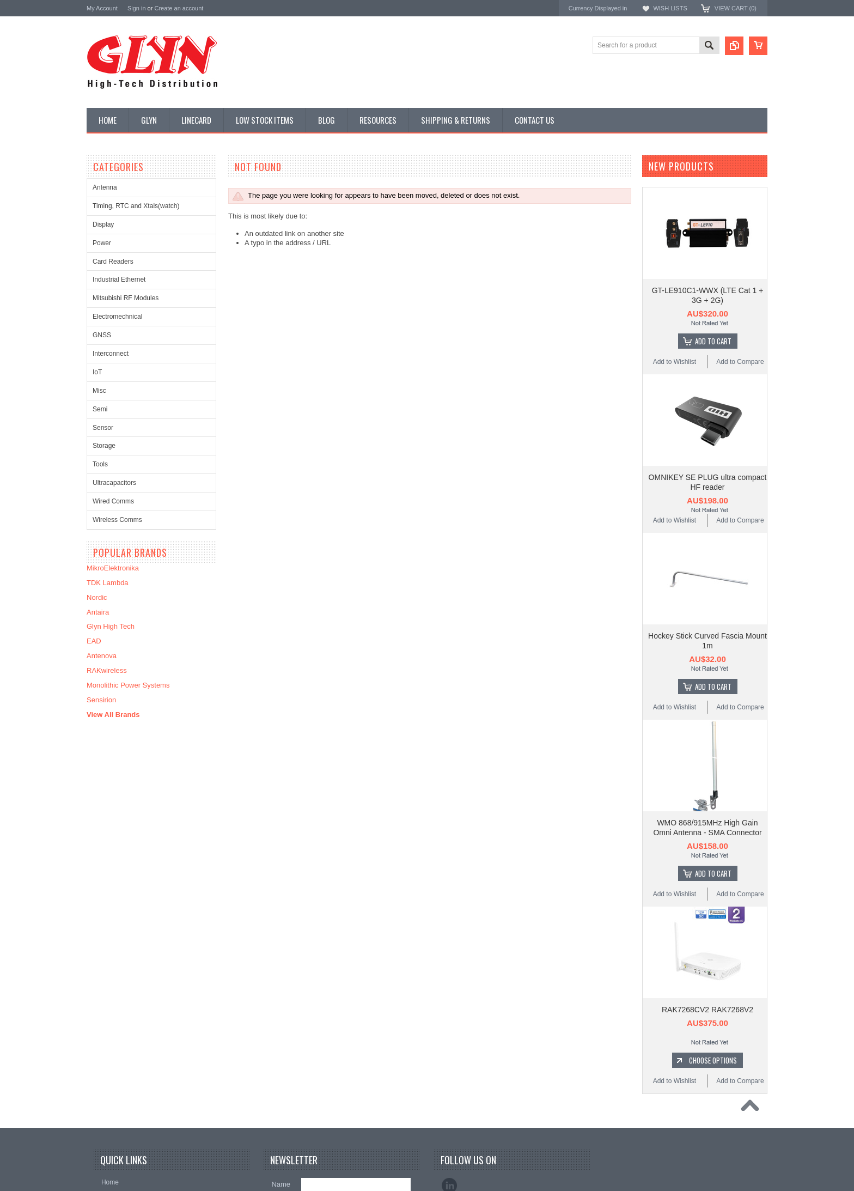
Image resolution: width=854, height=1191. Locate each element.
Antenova (102, 656)
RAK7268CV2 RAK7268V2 (707, 1009)
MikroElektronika (113, 568)
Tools (100, 464)
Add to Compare (740, 362)
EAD (94, 641)
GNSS (102, 335)
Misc (99, 390)
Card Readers (113, 261)
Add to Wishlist (674, 362)
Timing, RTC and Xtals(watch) (136, 206)
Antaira (98, 612)
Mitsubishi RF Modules (125, 298)
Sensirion (101, 700)
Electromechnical (117, 316)
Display (103, 224)
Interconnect (111, 353)
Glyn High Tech (111, 626)
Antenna (105, 187)
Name (280, 1184)
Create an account (178, 8)
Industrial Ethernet (119, 279)
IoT (97, 372)
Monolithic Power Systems (128, 685)
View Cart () (736, 8)
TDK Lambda (108, 583)
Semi (100, 409)
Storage (104, 445)
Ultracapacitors (114, 483)
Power (102, 243)
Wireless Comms (117, 520)
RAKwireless (107, 670)
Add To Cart (713, 341)
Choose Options (713, 1060)
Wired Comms (113, 501)
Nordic (97, 597)
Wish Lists (670, 8)
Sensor (103, 428)
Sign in (136, 8)
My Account (102, 8)
